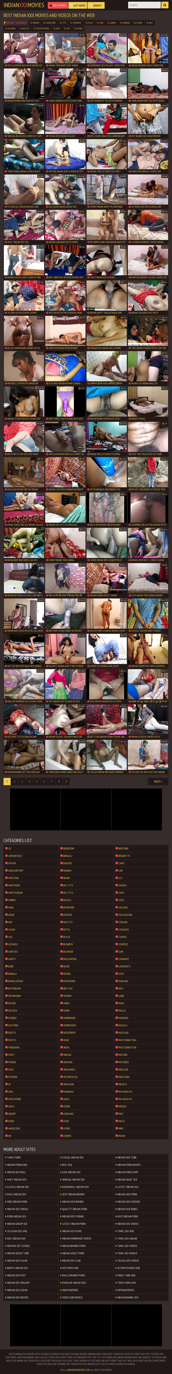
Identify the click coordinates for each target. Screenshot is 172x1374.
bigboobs (67, 907)
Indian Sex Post (15, 1275)
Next (158, 781)
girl (9, 1092)
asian (10, 929)
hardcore (49, 22)
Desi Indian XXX (15, 1238)
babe (9, 966)
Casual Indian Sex (71, 1157)
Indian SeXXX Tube (17, 1253)
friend (10, 1062)
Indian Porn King (16, 1165)
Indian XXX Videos (127, 1224)
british (66, 988)
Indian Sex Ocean (16, 1290)
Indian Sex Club (70, 1260)
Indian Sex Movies (16, 1297)
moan (120, 1136)
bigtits (24, 28)
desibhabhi (13, 996)
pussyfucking (41, 28)
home (65, 1010)
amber (10, 900)
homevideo (68, 1025)
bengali (66, 856)
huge (64, 1040)
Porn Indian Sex (15, 1216)
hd (8, 1136)
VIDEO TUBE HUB (125, 1275)
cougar (121, 922)
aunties (11, 952)
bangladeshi (14, 981)
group (10, 1114)
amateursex (14, 893)
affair (10, 863)
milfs (120, 1121)
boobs (78, 28)
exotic (10, 1040)
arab (9, 915)
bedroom (67, 848)
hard (9, 1121)
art (9, 922)
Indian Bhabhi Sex (127, 1297)
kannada (67, 1092)
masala (121, 1025)
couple (121, 937)
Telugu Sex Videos (127, 1260)
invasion (67, 1084)
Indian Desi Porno (72, 1216)
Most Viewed (58, 5)
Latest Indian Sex (127, 1187)
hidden (65, 996)
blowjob (66, 952)
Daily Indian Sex (15, 1194)
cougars (122, 929)
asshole (11, 944)
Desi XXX (66, 1165)
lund (120, 996)
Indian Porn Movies (128, 1165)
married (122, 1018)
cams (120, 863)
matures (122, 1062)
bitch (65, 929)
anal (9, 907)
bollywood (68, 959)
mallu (121, 1010)
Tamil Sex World (126, 1253)
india (65, 1047)
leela (65, 1099)
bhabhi (65, 870)
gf (8, 1084)
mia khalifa (124, 1092)
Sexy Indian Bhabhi (72, 1194)
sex (67, 28)
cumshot (75, 22)
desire (10, 1003)
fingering (12, 1047)
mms (119, 1128)
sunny (111, 22)
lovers (65, 1136)
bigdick (66, 915)
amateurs (12, 885)
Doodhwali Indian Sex (74, 1187)
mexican (122, 1069)
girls (10, 1106)
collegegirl (124, 915)
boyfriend (67, 981)
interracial (69, 1077)
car (119, 870)
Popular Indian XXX (73, 1283)
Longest (96, 5)
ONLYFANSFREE (69, 1290)
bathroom (13, 988)
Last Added (77, 5)
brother (122, 848)
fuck (89, 22)
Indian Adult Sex (126, 1179)
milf (149, 22)
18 (8, 848)
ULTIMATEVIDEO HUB (128, 1268)
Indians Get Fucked (17, 1246)
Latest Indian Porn (72, 1224)
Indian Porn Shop (127, 1172)
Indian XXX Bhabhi (72, 1202)
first (10, 1055)
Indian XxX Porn (126, 1194)
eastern (11, 1025)
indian (34, 22)
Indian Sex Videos (16, 1209)
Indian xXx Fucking (128, 1202)
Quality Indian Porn (73, 1209)
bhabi (65, 878)
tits (63, 22)
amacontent (14, 870)
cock (120, 900)
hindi (65, 1003)
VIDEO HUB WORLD (71, 1297)
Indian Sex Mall (15, 1172)
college (122, 907)
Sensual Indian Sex (72, 1179)
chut (120, 893)
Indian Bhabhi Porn (72, 1246)
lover (65, 1128)
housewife (68, 1033)
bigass (65, 900)
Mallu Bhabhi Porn (72, 1275)
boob (64, 966)
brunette (123, 856)
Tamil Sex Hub (125, 1231)
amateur (12, 878)
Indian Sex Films (71, 1231)
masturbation (126, 1047)
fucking (10, 28)
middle (121, 1106)
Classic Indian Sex (17, 1187)
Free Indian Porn (16, 1202)
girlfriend (13, 1099)
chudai (121, 885)
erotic (10, 1033)
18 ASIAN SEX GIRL (16, 1231)
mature (121, 1055)
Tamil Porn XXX (126, 1283)
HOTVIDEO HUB (69, 1268)
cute (120, 974)
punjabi (125, 22)
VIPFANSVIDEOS (125, 1290)
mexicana (123, 1077)
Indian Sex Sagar (16, 1260)
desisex (11, 1010)
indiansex (67, 1069)
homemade (68, 1018)
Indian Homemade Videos (75, 1238)
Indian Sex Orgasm (17, 1283)
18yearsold (13, 856)
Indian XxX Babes (127, 1209)
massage (122, 1033)
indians (66, 1062)
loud (64, 1121)
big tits (66, 885)
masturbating (126, 1040)
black (65, 937)
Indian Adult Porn (72, 1253)
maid (120, 1003)
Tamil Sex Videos (126, 1246)
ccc (119, 878)
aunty (10, 959)
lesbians (67, 1114)
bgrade (66, 863)
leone (138, 22)
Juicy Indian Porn (127, 1216)
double (11, 1018)
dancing (122, 981)
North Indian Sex (16, 1268)
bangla (11, 974)
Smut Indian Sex (15, 1179)
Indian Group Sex (16, 1224)
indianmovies (24, 5)
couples (122, 944)
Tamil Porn (12, 1157)
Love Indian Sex (70, 1172)
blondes (66, 944)
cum (100, 22)
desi (56, 28)
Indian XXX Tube (126, 1157)
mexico (121, 1084)
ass (8, 937)
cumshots (123, 966)
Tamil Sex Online (126, 1238)
